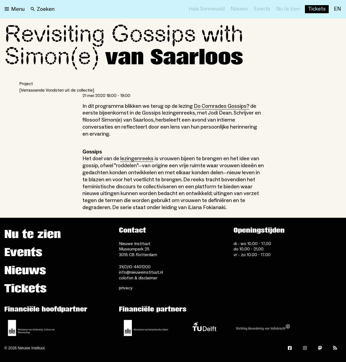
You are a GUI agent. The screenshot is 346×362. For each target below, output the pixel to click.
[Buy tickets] (317, 9)
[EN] (337, 9)
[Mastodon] (320, 348)
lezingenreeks (137, 158)
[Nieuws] (239, 9)
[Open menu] (15, 9)
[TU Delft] (204, 328)
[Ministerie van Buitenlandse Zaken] (146, 328)
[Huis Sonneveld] (207, 9)
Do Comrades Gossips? (221, 106)
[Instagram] (305, 348)
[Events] (262, 9)
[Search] (43, 9)
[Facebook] (290, 348)
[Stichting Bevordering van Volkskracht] (263, 328)
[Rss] (335, 348)
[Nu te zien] (288, 9)
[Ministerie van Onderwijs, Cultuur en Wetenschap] (31, 328)
